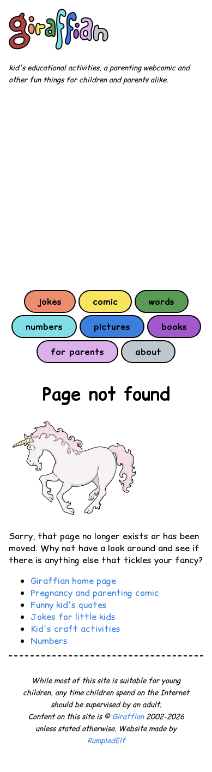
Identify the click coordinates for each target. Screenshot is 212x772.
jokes (50, 301)
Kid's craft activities (75, 629)
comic (105, 301)
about (148, 352)
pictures (112, 327)
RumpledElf (106, 740)
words (161, 301)
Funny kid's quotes (69, 605)
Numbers (49, 641)
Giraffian (128, 716)
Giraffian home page (73, 581)
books (174, 327)
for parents (77, 352)
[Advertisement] (106, 187)
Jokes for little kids (73, 617)
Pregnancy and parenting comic (95, 593)
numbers (44, 327)
